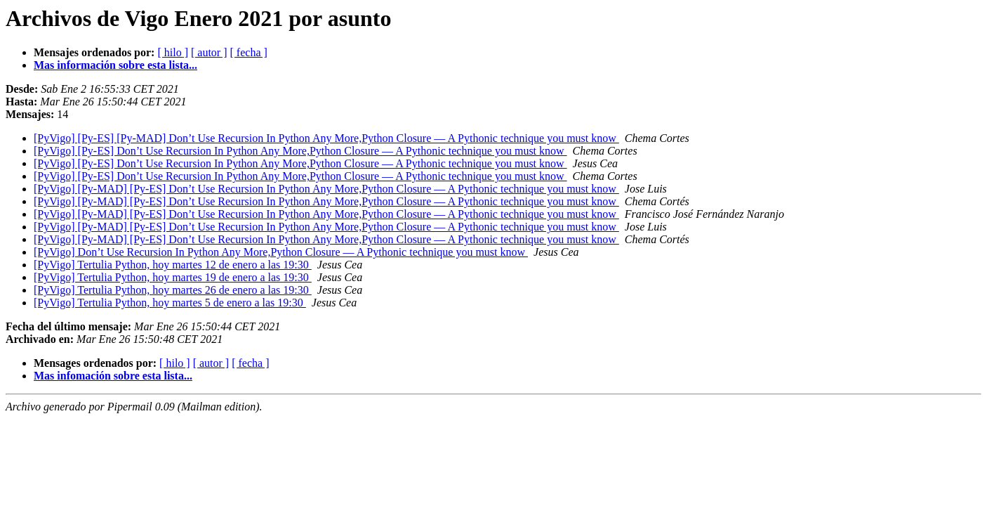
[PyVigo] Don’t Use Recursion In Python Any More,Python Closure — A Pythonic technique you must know (281, 252)
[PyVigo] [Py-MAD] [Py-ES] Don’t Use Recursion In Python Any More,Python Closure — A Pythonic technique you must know (326, 189)
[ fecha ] (248, 52)
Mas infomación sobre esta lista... (113, 376)
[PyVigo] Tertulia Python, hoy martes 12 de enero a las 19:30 (173, 265)
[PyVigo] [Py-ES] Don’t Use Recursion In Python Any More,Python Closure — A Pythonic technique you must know (300, 151)
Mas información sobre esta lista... (115, 65)
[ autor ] (209, 52)
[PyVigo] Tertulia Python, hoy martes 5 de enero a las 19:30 (170, 303)
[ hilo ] (172, 52)
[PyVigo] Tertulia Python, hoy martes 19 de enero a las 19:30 (173, 277)
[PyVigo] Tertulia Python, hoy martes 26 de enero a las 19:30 (173, 290)
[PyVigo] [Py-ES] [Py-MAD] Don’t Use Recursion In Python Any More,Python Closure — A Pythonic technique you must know (326, 138)
